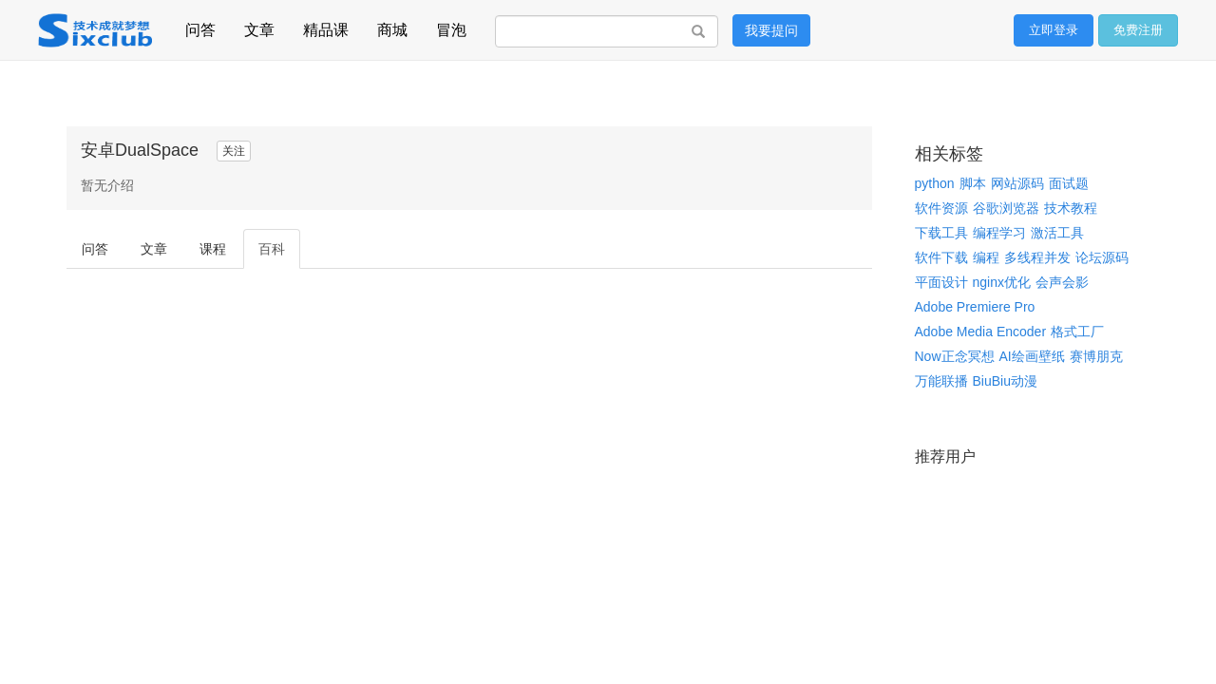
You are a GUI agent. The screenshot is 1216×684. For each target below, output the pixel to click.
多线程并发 (1037, 257)
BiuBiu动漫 (1005, 381)
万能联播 (941, 381)
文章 (259, 27)
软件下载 (941, 257)
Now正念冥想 (955, 356)
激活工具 (1057, 232)
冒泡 (451, 27)
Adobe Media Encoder (981, 331)
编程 (986, 257)
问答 (200, 27)
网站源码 (1017, 183)
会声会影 (1062, 282)
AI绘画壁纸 (1032, 356)
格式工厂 (1077, 331)
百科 (271, 248)
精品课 (326, 27)
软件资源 (941, 208)
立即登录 (1053, 30)
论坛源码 (1102, 257)
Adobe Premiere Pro (975, 306)
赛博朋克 (1096, 356)
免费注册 (1138, 30)
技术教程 (1070, 208)
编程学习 (999, 232)
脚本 (973, 183)
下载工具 (941, 232)
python (935, 183)
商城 (392, 27)
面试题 (1069, 183)
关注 (233, 151)
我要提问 (771, 30)
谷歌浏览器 (1006, 208)
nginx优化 (1002, 282)
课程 (213, 248)
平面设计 (941, 282)
